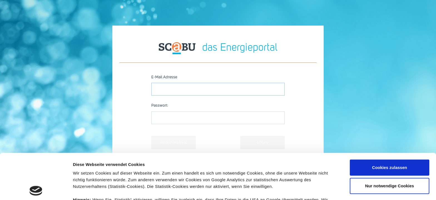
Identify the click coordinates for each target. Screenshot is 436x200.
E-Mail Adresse (164, 76)
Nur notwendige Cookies (389, 140)
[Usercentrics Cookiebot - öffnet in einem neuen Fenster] (36, 189)
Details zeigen (87, 189)
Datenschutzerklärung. (235, 174)
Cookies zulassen (389, 122)
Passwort (159, 105)
